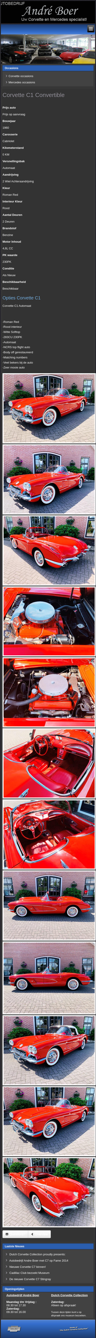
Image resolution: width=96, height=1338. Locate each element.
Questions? (15, 1234)
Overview (39, 1234)
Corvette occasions (21, 76)
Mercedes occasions (22, 82)
